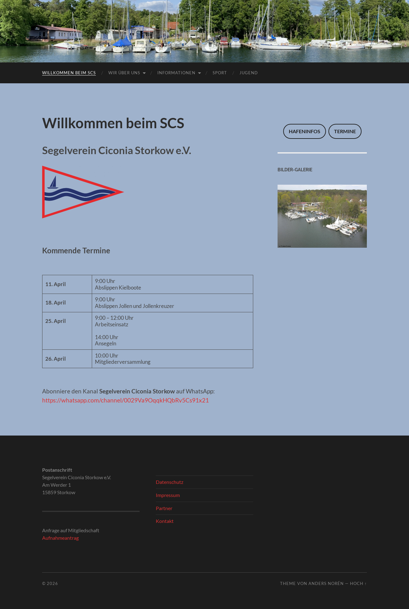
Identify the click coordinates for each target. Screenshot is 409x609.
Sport (220, 72)
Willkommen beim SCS (69, 72)
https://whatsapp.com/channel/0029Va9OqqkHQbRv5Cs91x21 (125, 400)
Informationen (176, 72)
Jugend (248, 72)
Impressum (168, 495)
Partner (164, 508)
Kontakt (165, 521)
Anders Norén (326, 583)
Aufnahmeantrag (60, 538)
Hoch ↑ (358, 583)
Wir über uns (124, 72)
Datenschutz (169, 482)
